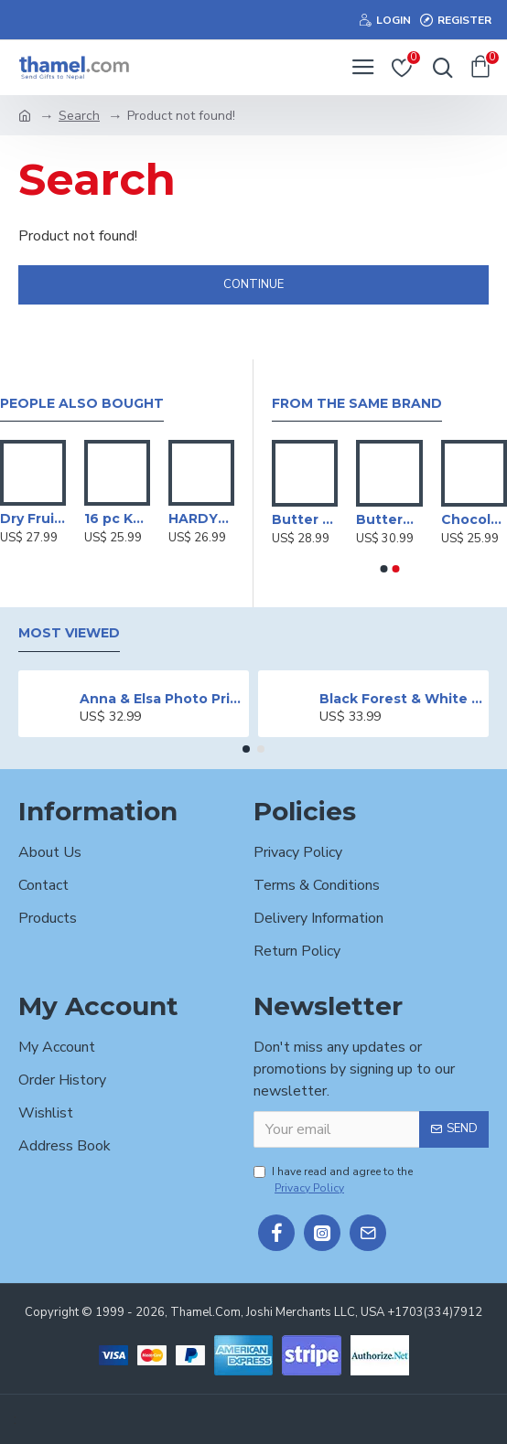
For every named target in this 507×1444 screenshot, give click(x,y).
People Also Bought (82, 404)
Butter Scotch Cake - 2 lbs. (305, 519)
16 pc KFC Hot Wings (117, 518)
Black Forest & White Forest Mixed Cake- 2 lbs (401, 698)
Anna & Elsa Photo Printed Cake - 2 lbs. (161, 698)
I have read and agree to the (333, 1180)
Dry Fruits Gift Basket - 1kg (33, 518)
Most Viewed (69, 633)
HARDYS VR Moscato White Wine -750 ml (201, 518)
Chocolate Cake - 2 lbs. (474, 519)
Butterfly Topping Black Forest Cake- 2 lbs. (389, 519)
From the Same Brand (357, 404)
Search (79, 115)
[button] (383, 568)
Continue (253, 284)
